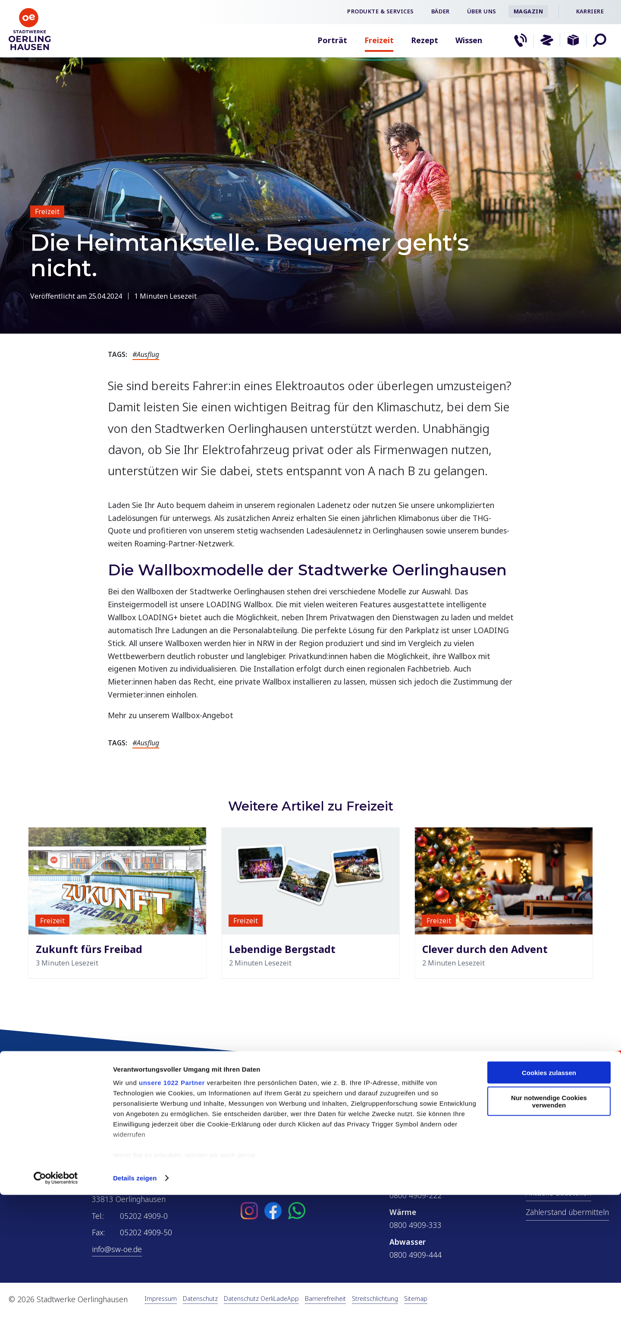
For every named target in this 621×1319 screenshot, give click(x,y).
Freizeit (379, 40)
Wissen (468, 40)
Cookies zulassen (549, 1196)
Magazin (528, 11)
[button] (599, 40)
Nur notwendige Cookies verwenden (549, 1225)
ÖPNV (536, 1173)
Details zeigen (135, 1302)
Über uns (481, 11)
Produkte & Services (380, 11)
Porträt (332, 40)
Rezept (424, 40)
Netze (536, 1154)
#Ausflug (145, 354)
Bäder (440, 11)
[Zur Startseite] (30, 49)
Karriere (590, 11)
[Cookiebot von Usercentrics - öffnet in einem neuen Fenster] (56, 1302)
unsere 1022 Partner (172, 1206)
